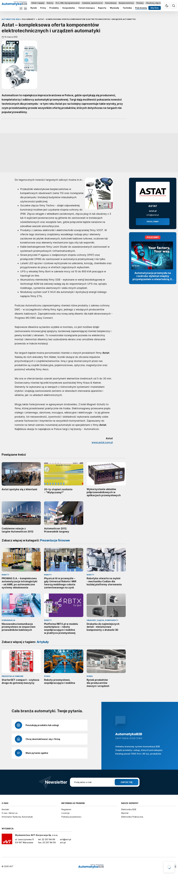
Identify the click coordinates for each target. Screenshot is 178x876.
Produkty (54, 8)
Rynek (33, 8)
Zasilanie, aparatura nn (92, 3)
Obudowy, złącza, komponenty (159, 3)
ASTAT (152, 206)
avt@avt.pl (65, 839)
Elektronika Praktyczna (132, 816)
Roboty (50, 3)
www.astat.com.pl (102, 442)
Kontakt (5, 809)
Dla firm (155, 8)
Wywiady (114, 8)
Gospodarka (68, 8)
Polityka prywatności (71, 816)
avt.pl (63, 842)
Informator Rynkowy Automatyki (17, 816)
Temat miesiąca (86, 8)
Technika (127, 8)
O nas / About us (10, 813)
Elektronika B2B (128, 809)
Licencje (65, 813)
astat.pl (153, 211)
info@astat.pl (153, 215)
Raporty (102, 8)
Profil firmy (153, 222)
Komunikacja (110, 3)
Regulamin (66, 809)
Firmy (43, 8)
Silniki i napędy (37, 3)
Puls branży (141, 8)
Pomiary (139, 3)
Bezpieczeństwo (126, 3)
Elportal (124, 813)
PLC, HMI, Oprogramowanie (68, 3)
